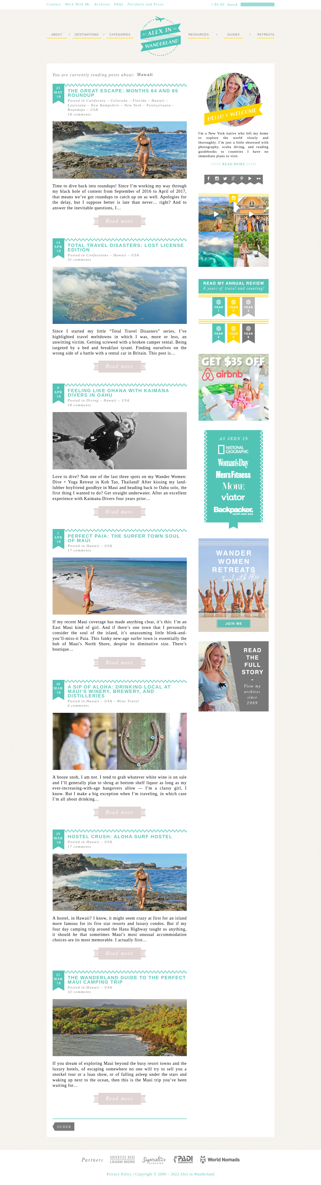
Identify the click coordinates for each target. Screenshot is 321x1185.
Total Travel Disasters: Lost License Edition (126, 247)
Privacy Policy (120, 1174)
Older (64, 1127)
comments (79, 114)
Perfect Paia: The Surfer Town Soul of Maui (124, 538)
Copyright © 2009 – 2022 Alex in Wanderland (174, 1174)
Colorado (119, 100)
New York (132, 105)
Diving (93, 400)
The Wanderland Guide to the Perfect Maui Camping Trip (127, 980)
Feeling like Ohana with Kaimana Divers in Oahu (118, 393)
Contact (54, 4)
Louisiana (77, 105)
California (96, 100)
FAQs (119, 4)
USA (94, 110)
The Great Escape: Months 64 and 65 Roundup (123, 93)
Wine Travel (128, 701)
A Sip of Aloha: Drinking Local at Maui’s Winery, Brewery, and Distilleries (119, 691)
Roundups (77, 110)
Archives (102, 4)
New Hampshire (105, 105)
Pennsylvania (158, 105)
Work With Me (77, 4)
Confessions (98, 255)
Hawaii (158, 100)
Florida (140, 100)
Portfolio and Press (145, 4)
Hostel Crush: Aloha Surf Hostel (120, 836)
